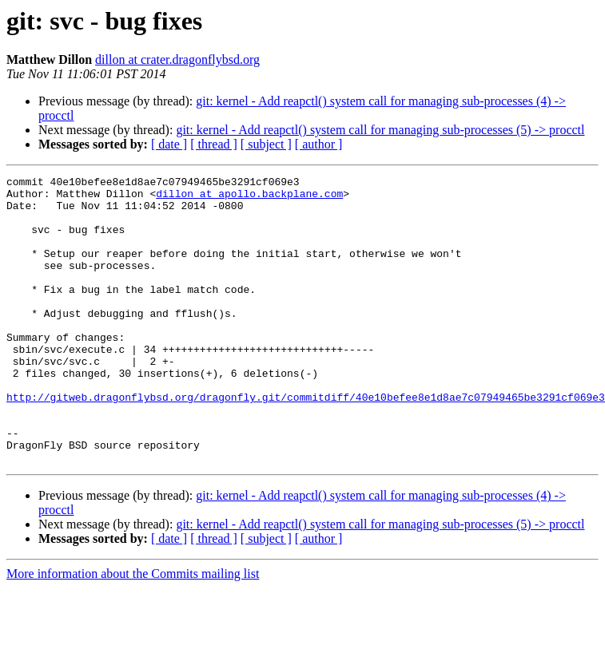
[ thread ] (213, 144)
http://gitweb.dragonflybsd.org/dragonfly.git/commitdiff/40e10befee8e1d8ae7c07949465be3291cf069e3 (305, 442)
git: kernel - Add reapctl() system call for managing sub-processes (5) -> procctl (380, 130)
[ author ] (319, 144)
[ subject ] (266, 144)
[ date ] (169, 144)
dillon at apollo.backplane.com (249, 198)
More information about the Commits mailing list (132, 631)
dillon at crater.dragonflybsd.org (177, 59)
